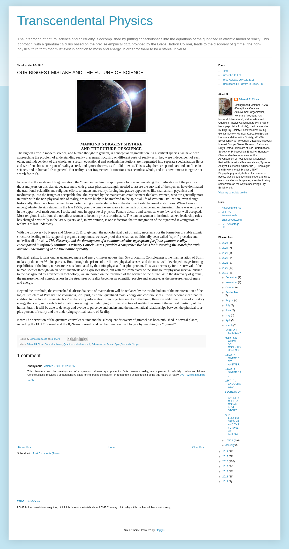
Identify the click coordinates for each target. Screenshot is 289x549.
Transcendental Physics (85, 20)
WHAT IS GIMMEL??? (233, 372)
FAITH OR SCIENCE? (233, 331)
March (229, 325)
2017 (225, 456)
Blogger (159, 530)
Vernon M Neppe (130, 344)
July (228, 305)
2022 (225, 257)
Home (112, 447)
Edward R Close (35, 344)
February (230, 440)
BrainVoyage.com (232, 219)
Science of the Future (103, 344)
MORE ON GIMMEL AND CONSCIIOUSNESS (233, 344)
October (230, 287)
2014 (225, 471)
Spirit (117, 344)
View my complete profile (232, 192)
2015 (225, 466)
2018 (225, 451)
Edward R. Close (249, 99)
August (229, 300)
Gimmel (49, 344)
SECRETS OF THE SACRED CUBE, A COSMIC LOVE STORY (233, 401)
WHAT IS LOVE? (28, 501)
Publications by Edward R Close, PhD (243, 83)
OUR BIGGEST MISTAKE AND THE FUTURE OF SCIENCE (232, 424)
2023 (225, 252)
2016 (225, 461)
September (231, 292)
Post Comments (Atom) (46, 453)
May (228, 315)
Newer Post (24, 447)
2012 (225, 481)
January (230, 445)
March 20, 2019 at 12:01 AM (59, 366)
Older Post (198, 447)
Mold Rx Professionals (229, 214)
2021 (225, 262)
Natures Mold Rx (231, 207)
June (228, 310)
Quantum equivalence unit (76, 344)
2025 (225, 242)
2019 (225, 272)
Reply (30, 380)
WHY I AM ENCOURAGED (233, 383)
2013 (225, 476)
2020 (225, 267)
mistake (58, 344)
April (228, 320)
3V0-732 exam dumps (192, 374)
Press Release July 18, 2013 (238, 79)
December (231, 277)
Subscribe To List (231, 75)
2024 (225, 247)
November (231, 282)
